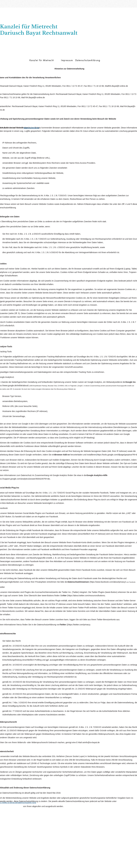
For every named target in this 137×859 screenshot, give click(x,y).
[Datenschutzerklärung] (88, 60)
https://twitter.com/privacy (79, 624)
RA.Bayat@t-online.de (118, 86)
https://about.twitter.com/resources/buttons (86, 595)
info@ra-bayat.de (92, 742)
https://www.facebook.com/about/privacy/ (108, 582)
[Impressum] (67, 60)
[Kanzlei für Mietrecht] (41, 60)
